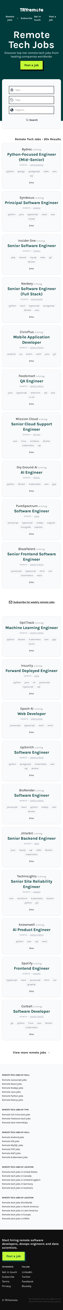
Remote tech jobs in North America (20, 1206)
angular (51, 522)
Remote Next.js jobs (12, 1099)
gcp (54, 484)
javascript (13, 522)
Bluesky (26, 1286)
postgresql (34, 171)
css (50, 571)
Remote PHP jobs (11, 1149)
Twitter (26, 1276)
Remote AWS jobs (11, 1153)
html (42, 571)
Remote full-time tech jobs (16, 1114)
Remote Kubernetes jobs (15, 1157)
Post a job (52, 18)
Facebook (27, 1281)
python (10, 171)
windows (34, 441)
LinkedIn (27, 1272)
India (36, 516)
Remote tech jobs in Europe (16, 1214)
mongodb (25, 527)
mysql (31, 218)
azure (31, 643)
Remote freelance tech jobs (16, 1118)
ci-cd (31, 397)
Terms (5, 1281)
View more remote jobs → (31, 1052)
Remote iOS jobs (10, 1141)
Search (32, 120)
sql (31, 175)
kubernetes (28, 445)
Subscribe (26, 18)
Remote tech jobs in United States (19, 1171)
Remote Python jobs (12, 1095)
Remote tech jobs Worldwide (17, 1202)
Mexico (36, 435)
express (38, 527)
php (13, 257)
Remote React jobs (12, 1083)
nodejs (39, 522)
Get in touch (37, 18)
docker (31, 261)
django (21, 171)
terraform (22, 898)
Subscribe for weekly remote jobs (34, 602)
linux (23, 441)
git (50, 257)
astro (50, 725)
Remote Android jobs (13, 1137)
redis (46, 171)
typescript (32, 214)
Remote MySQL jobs (12, 1145)
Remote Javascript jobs (14, 1079)
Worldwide (37, 299)
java (21, 214)
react (44, 214)
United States (37, 347)
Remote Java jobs (11, 1091)
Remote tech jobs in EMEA (15, 1218)
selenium (35, 392)
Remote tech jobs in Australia (17, 1187)
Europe (36, 973)
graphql (31, 984)
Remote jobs (12, 18)
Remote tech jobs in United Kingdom (21, 1179)
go (12, 1023)
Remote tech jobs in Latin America (20, 1210)
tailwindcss (27, 575)
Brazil (36, 477)
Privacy (6, 1286)
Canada (36, 208)
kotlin (29, 354)
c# (34, 682)
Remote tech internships (15, 1122)
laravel (22, 257)
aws (54, 171)
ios (20, 354)
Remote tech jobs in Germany (17, 1183)
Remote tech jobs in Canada (17, 1175)
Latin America (37, 165)
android (11, 354)
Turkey (36, 251)
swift (38, 354)
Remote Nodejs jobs (12, 1087)
